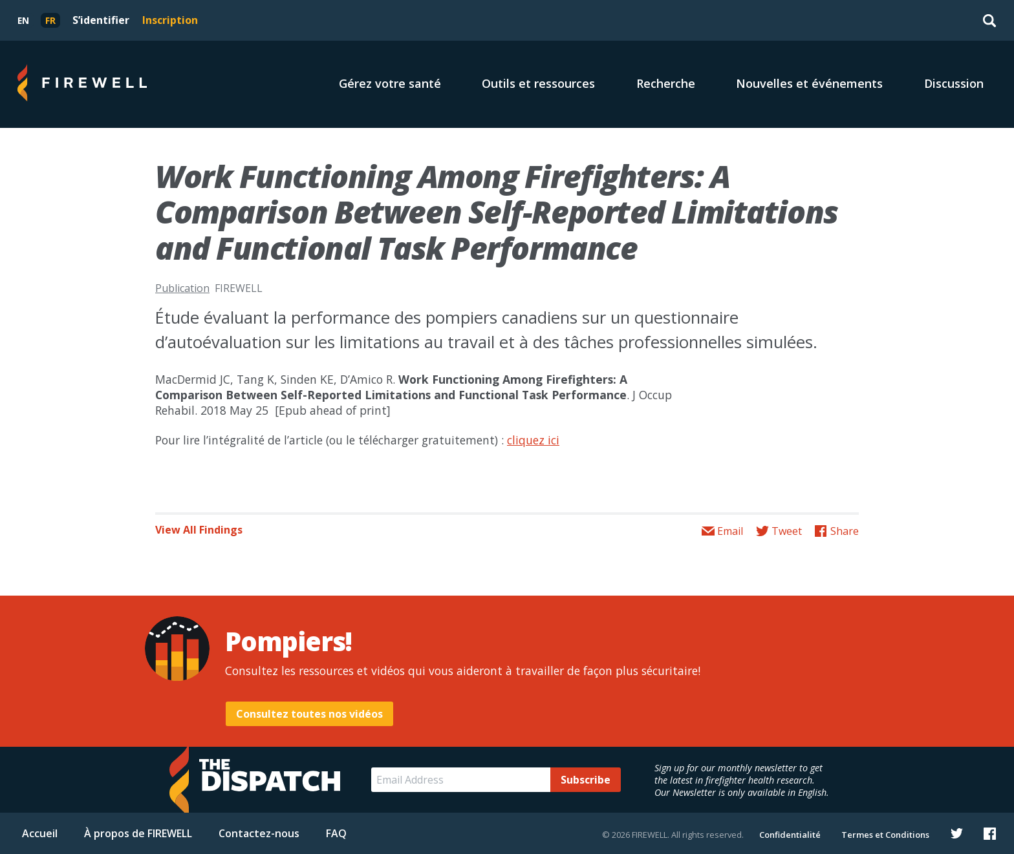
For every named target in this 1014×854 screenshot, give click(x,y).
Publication (182, 288)
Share (844, 531)
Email (730, 531)
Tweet (786, 531)
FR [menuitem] (50, 20)
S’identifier (100, 20)
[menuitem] (23, 20)
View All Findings (199, 530)
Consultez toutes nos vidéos (309, 714)
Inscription (170, 20)
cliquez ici (533, 440)
